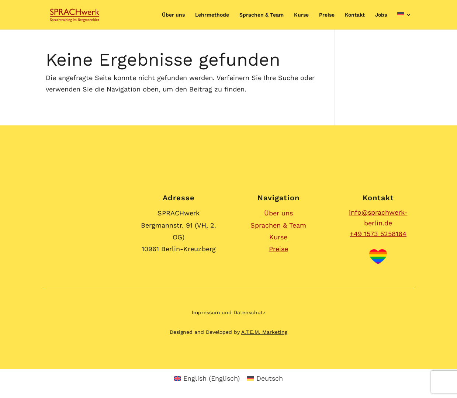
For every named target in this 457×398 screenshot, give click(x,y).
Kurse (301, 15)
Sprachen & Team (261, 15)
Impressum (206, 312)
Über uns (173, 15)
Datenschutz (249, 312)
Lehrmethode (212, 15)
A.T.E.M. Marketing (264, 332)
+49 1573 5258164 (378, 234)
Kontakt (355, 15)
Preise (327, 15)
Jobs (381, 15)
